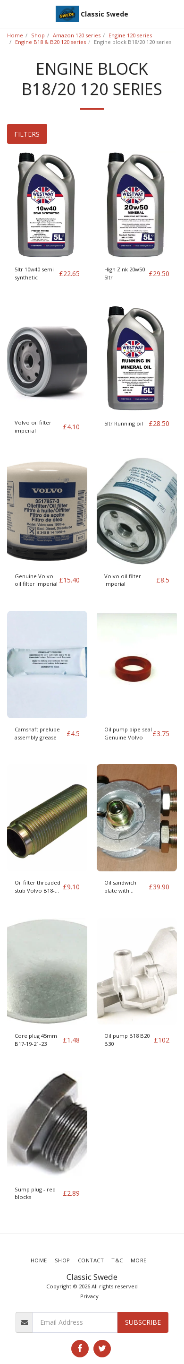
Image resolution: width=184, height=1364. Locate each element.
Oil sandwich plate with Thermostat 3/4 (123, 887)
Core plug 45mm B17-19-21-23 (36, 1039)
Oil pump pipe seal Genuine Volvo (128, 733)
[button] (10, 13)
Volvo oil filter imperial (33, 426)
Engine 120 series (130, 35)
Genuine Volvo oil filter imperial (36, 580)
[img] (47, 204)
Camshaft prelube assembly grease (37, 733)
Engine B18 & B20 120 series (50, 41)
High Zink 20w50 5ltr (124, 273)
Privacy (89, 1296)
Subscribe (143, 1322)
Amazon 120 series (76, 35)
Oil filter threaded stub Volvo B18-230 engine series (37, 887)
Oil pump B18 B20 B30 (127, 1039)
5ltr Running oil (123, 423)
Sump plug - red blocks (35, 1193)
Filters (27, 134)
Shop (38, 35)
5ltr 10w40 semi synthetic (34, 273)
